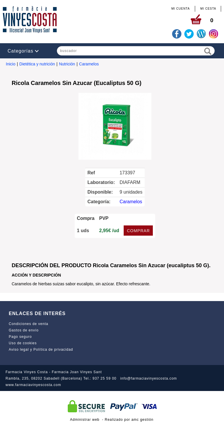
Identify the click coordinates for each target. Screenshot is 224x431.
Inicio (10, 64)
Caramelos (89, 64)
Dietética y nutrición (37, 64)
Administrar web (84, 420)
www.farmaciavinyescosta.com (33, 385)
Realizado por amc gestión (129, 420)
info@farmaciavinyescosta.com (148, 378)
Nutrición (67, 64)
